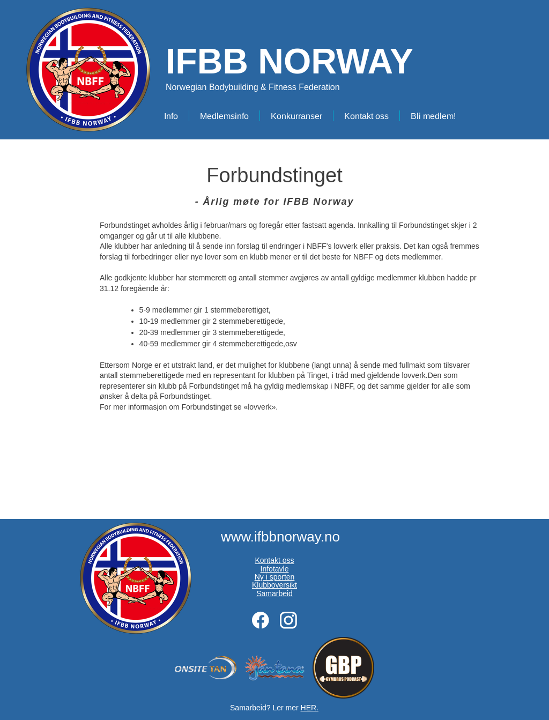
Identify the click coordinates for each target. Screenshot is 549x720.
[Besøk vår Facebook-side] (260, 620)
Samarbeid (274, 593)
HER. (309, 707)
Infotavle (275, 569)
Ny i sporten (275, 577)
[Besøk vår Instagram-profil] (288, 620)
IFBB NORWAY (289, 61)
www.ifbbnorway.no (280, 537)
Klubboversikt (274, 585)
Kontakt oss (274, 560)
